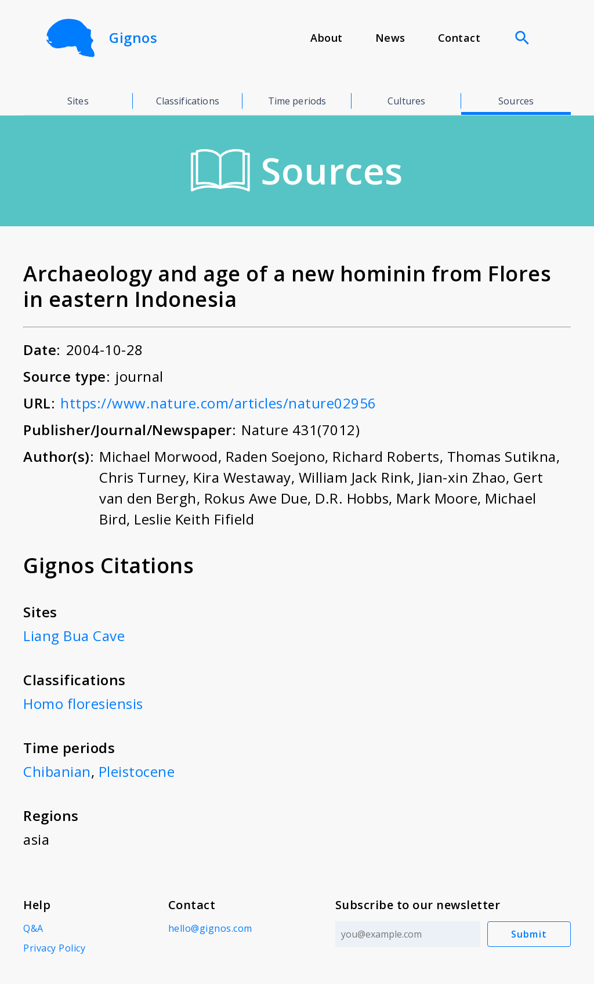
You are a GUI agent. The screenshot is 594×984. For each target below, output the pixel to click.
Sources (516, 101)
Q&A (33, 928)
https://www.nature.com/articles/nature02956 (218, 403)
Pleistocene (137, 771)
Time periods (297, 101)
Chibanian (57, 771)
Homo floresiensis (83, 703)
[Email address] (407, 934)
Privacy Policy (54, 948)
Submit (529, 934)
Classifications (187, 101)
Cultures (406, 101)
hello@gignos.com (210, 928)
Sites (78, 101)
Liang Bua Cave (74, 635)
